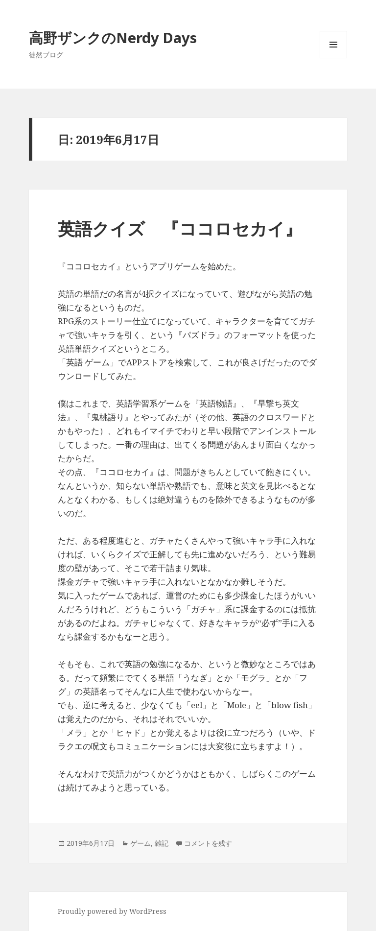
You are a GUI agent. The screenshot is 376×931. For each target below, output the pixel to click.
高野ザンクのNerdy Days (113, 37)
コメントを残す (208, 843)
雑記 (161, 843)
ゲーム (140, 843)
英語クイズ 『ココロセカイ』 (180, 228)
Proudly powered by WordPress (112, 911)
